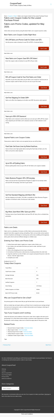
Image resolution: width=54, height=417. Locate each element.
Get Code (43, 48)
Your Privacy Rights (7, 374)
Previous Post (6, 345)
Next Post (49, 345)
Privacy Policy (5, 376)
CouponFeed (15, 3)
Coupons (10, 16)
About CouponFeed (7, 372)
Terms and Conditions (27, 414)
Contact (4, 371)
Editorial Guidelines (7, 378)
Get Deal (44, 88)
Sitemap (4, 369)
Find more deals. (28, 328)
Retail (15, 16)
